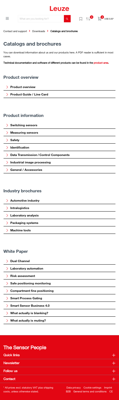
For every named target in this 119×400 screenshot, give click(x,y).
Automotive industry (22, 200)
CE (111, 391)
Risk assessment (20, 276)
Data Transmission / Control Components (38, 155)
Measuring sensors (22, 132)
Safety (12, 140)
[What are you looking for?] (41, 18)
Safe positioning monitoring (28, 283)
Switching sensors (21, 125)
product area (101, 62)
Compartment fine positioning (30, 291)
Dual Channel (18, 261)
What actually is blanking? (27, 313)
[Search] (67, 18)
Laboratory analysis (22, 215)
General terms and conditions (90, 391)
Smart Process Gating (24, 298)
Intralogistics (17, 208)
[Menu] (7, 18)
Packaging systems (22, 223)
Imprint (108, 387)
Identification (17, 147)
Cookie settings (92, 387)
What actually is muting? (26, 320)
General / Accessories (24, 170)
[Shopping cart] (106, 18)
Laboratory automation (24, 268)
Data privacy (73, 387)
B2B (68, 391)
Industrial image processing (28, 162)
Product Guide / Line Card (27, 94)
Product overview (20, 87)
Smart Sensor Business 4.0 (28, 305)
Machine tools (18, 230)
